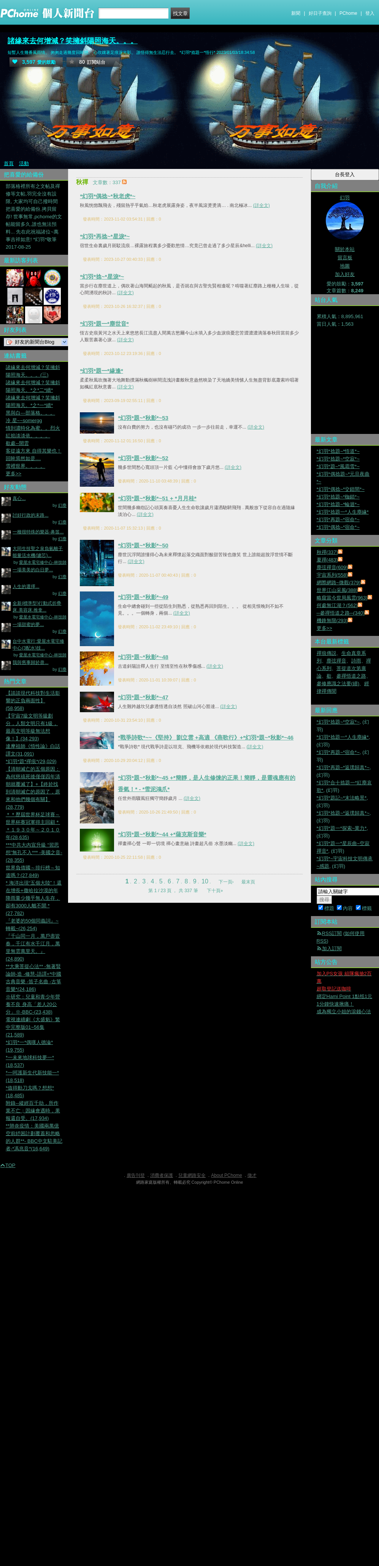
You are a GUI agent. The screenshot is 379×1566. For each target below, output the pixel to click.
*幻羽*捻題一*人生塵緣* (343, 512)
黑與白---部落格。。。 (30, 413)
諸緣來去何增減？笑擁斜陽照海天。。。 (73, 41)
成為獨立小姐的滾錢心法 (344, 1011)
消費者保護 (161, 1175)
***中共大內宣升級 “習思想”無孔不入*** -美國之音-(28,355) (34, 852)
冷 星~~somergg (24, 420)
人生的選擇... (26, 586)
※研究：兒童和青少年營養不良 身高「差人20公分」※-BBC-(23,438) (33, 1004)
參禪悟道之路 (351, 676)
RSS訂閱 (332, 933)
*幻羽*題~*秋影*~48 (143, 657)
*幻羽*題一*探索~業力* (342, 828)
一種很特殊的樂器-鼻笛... (38, 532)
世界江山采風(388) (337, 590)
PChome (348, 13)
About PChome (226, 1175)
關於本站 (345, 249)
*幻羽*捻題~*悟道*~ (338, 451)
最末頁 (248, 882)
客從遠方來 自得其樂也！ (34, 451)
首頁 (9, 163)
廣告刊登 (136, 1175)
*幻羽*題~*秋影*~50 (143, 545)
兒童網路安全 (192, 1175)
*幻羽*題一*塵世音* (104, 323)
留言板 (345, 257)
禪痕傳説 (326, 653)
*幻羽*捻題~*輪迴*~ (338, 504)
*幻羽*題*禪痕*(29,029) (31, 761)
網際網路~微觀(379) (339, 582)
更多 (324, 628)
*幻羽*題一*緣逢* (101, 370)
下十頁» (215, 890)
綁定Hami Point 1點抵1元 (345, 996)
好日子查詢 (320, 13)
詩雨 (356, 661)
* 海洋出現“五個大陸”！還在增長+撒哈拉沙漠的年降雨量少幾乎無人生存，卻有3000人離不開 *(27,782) (34, 898)
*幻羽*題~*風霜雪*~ (338, 466)
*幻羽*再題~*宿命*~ (338, 519)
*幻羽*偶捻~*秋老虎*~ (107, 196)
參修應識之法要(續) (338, 683)
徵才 (252, 1175)
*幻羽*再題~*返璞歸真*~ (343, 767)
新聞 (295, 13)
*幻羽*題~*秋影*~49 (143, 597)
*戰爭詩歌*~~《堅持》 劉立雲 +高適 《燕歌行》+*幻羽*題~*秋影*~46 (205, 737)
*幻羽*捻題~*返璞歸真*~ (343, 813)
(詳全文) (261, 205)
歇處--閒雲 (17, 443)
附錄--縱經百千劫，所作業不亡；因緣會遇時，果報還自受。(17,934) (33, 1110)
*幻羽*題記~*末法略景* (342, 798)
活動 (24, 163)
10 (204, 881)
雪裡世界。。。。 (25, 466)
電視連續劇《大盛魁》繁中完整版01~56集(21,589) (33, 1027)
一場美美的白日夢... (33, 569)
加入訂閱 (332, 948)
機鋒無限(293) (332, 620)
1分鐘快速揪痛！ (335, 1004)
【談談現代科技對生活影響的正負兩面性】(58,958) (33, 700)
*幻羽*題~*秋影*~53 (143, 418)
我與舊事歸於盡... (30, 662)
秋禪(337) (327, 552)
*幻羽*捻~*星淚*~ (102, 276)
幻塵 (62, 505)
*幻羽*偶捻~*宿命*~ (338, 527)
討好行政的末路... (30, 515)
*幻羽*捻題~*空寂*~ (338, 459)
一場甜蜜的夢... (28, 624)
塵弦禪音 (336, 661)
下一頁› (227, 882)
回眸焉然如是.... (23, 458)
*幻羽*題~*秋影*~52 (143, 458)
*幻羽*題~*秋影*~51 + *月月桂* (157, 498)
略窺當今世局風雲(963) (342, 598)
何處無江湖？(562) (337, 605)
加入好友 (345, 274)
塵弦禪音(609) (332, 567)
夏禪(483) (327, 560)
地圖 (345, 266)
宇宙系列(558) (332, 575)
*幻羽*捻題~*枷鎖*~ (338, 497)
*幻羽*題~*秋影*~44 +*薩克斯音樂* (162, 834)
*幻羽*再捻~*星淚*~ (105, 236)
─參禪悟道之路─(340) (341, 613)
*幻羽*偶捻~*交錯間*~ (341, 489)
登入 (369, 13)
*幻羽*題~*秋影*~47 (143, 697)
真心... (19, 498)
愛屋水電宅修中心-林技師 (43, 562)
